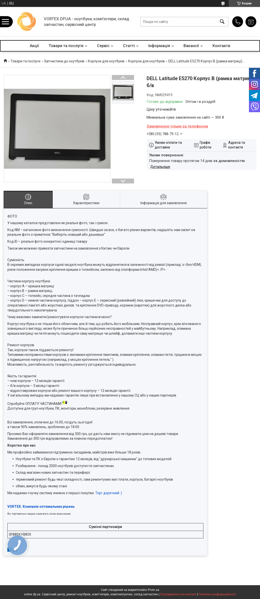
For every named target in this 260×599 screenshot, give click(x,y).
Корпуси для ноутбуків (106, 61)
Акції (34, 45)
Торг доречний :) (108, 493)
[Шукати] (222, 21)
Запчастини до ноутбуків (64, 61)
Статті (129, 45)
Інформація (159, 45)
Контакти (221, 45)
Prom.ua (153, 590)
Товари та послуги (66, 45)
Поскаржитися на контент (178, 594)
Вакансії (191, 45)
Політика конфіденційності (217, 594)
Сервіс (103, 45)
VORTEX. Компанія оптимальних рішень (41, 506)
